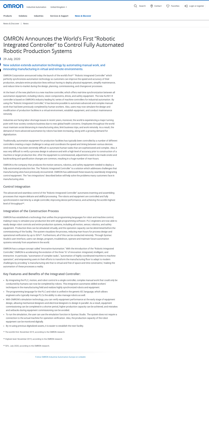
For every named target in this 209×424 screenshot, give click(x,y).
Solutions (23, 16)
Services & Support (59, 16)
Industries (38, 16)
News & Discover (83, 16)
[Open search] (139, 6)
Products (7, 16)
